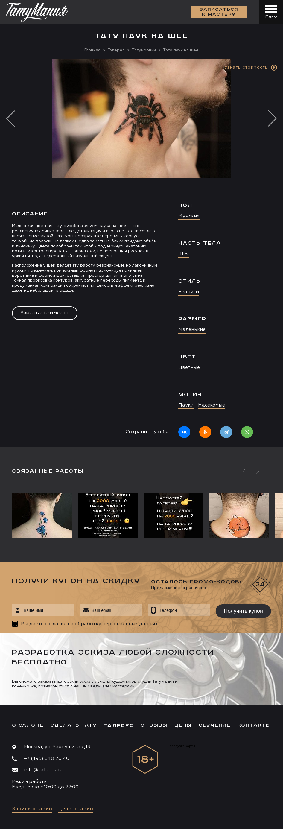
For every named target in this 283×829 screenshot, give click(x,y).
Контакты (254, 725)
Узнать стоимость (44, 313)
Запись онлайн (32, 809)
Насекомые (211, 405)
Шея (183, 254)
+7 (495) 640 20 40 (46, 758)
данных (148, 624)
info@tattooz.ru (43, 770)
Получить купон (243, 611)
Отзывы (154, 725)
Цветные (189, 367)
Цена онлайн (75, 809)
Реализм (188, 292)
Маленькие (192, 329)
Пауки (186, 405)
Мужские (189, 216)
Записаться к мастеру (219, 12)
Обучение (215, 725)
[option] (141, 253)
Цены (183, 725)
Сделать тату (73, 725)
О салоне (27, 725)
